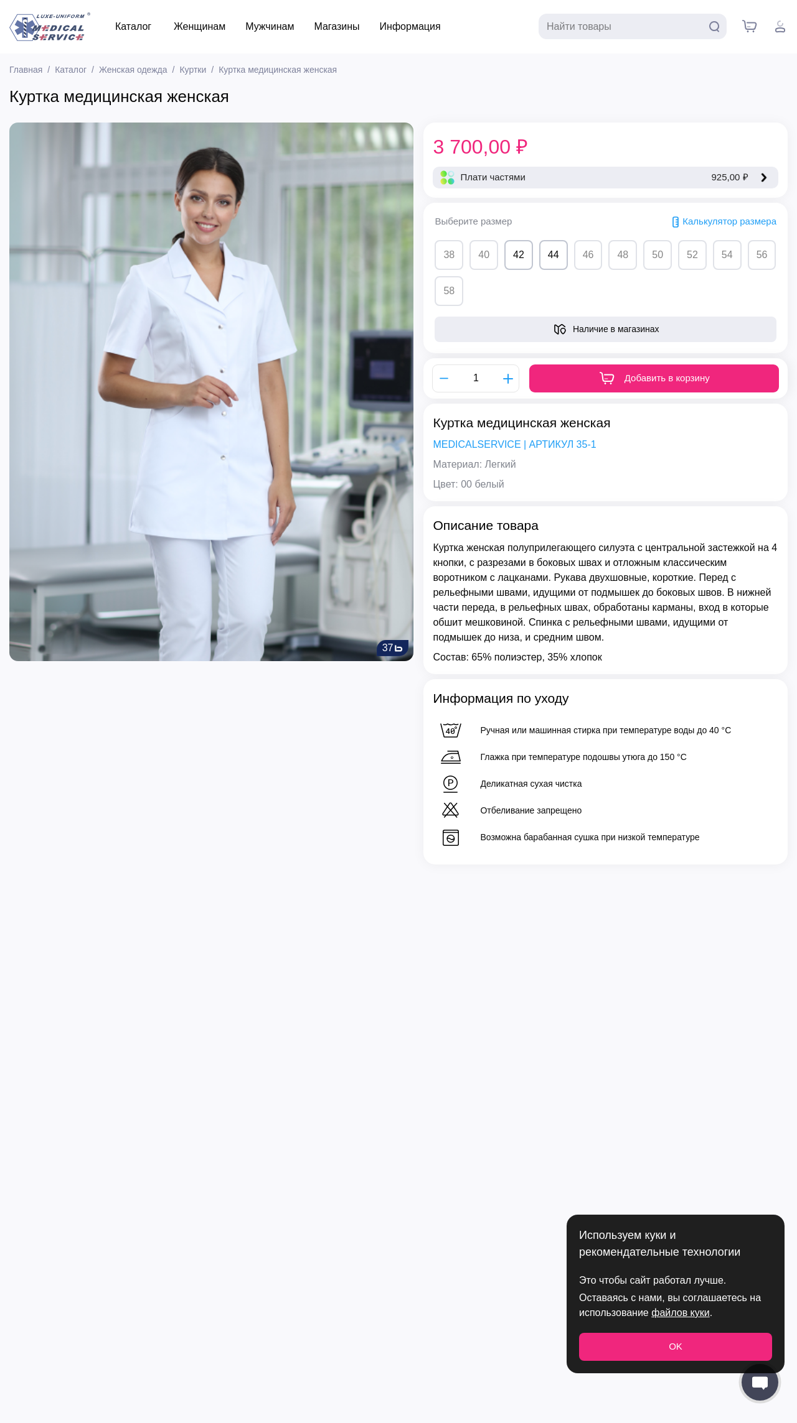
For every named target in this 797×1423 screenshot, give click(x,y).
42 (518, 254)
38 (449, 254)
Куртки (192, 70)
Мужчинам (269, 26)
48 (622, 254)
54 (727, 254)
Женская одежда (133, 70)
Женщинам (199, 26)
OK (675, 1346)
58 (449, 290)
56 (762, 254)
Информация (410, 26)
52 (692, 254)
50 (657, 254)
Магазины (336, 26)
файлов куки (680, 1312)
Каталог (133, 26)
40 (483, 254)
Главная (25, 70)
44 (553, 254)
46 (588, 254)
